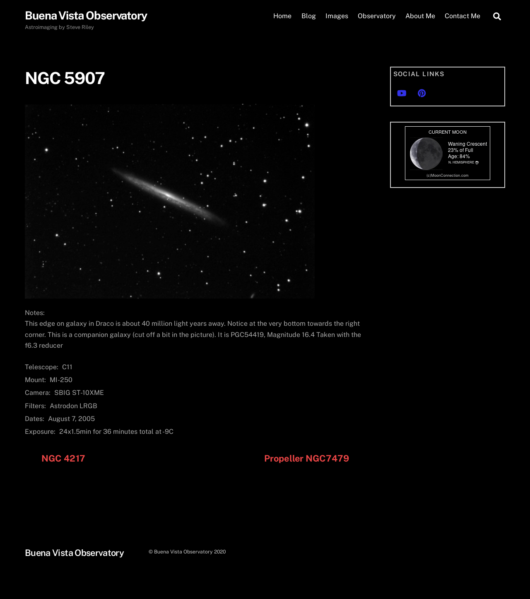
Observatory (377, 16)
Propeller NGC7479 (306, 458)
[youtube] (401, 92)
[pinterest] (422, 92)
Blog (308, 16)
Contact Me (462, 16)
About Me (420, 16)
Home (282, 16)
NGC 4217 (63, 458)
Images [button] (336, 16)
